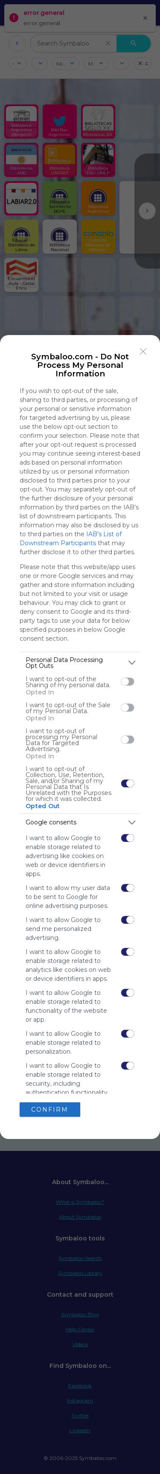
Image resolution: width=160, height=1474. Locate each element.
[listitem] (80, 662)
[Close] (143, 352)
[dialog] (80, 737)
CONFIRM (49, 1109)
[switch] (127, 681)
